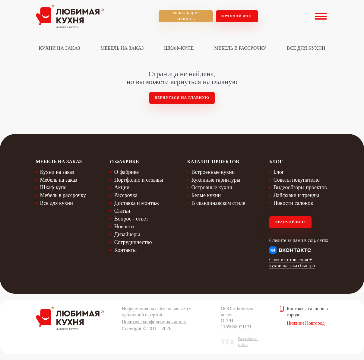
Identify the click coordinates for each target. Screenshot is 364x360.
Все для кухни (306, 48)
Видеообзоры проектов (300, 187)
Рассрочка (126, 195)
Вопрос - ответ (131, 219)
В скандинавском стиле (218, 203)
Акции (122, 187)
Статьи (122, 211)
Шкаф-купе (179, 48)
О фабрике (126, 172)
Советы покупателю (297, 180)
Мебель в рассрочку (240, 48)
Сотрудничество (133, 242)
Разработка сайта (248, 342)
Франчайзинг (237, 16)
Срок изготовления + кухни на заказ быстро (292, 262)
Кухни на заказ (59, 48)
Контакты (125, 250)
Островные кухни (212, 187)
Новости (124, 227)
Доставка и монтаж (136, 203)
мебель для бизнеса (186, 16)
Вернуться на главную (182, 97)
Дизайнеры (127, 234)
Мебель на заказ (122, 48)
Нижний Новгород (306, 323)
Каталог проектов (213, 161)
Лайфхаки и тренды (296, 195)
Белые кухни (206, 195)
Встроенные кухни (213, 172)
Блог (279, 172)
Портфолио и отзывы (138, 180)
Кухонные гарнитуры (215, 180)
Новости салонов (293, 203)
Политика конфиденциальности (154, 321)
